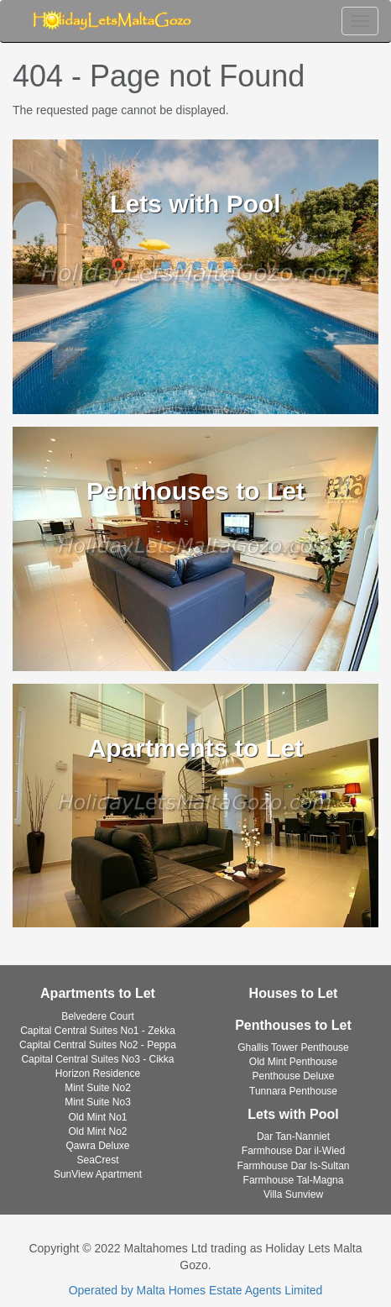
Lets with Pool (293, 1114)
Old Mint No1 (97, 1117)
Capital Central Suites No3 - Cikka (97, 1059)
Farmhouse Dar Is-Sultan (293, 1166)
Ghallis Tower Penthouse (293, 1047)
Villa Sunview (293, 1194)
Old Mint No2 (97, 1131)
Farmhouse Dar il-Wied (293, 1151)
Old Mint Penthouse (293, 1062)
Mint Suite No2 (98, 1088)
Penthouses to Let (293, 1025)
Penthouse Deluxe (293, 1076)
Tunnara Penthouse (293, 1091)
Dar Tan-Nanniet (293, 1136)
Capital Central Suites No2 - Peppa (97, 1045)
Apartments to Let (97, 993)
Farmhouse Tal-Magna (293, 1180)
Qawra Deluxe (97, 1146)
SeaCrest (97, 1160)
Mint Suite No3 (98, 1102)
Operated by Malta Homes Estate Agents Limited (196, 1290)
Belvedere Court (97, 1016)
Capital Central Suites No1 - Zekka (97, 1031)
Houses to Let (293, 993)
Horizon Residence (97, 1073)
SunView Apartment (98, 1174)
